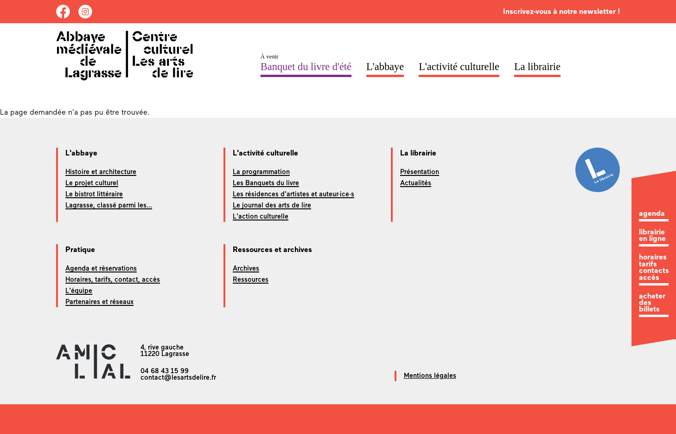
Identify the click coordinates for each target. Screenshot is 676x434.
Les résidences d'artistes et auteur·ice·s (293, 194)
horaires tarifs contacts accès (654, 267)
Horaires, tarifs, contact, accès (112, 279)
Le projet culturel (91, 183)
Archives (246, 268)
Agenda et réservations (101, 268)
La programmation (261, 172)
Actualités (415, 183)
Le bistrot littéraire (94, 194)
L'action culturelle (260, 216)
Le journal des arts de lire (272, 205)
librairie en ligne (652, 235)
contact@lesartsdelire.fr (178, 377)
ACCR (589, 66)
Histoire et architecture (100, 172)
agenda (652, 213)
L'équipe (78, 290)
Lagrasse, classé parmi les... (108, 205)
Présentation (419, 172)
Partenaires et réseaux (99, 302)
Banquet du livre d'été (306, 66)
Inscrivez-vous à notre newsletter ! (561, 11)
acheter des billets (652, 303)
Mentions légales (430, 375)
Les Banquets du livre (266, 183)
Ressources (250, 279)
